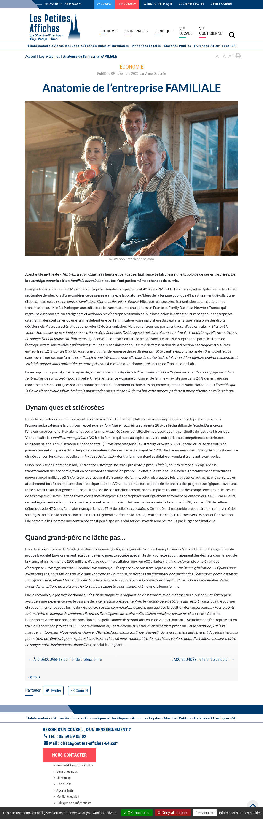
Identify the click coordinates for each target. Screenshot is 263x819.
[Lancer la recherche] (232, 35)
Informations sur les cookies (240, 813)
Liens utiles (63, 778)
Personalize (205, 813)
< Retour (34, 677)
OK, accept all (136, 813)
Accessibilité (64, 790)
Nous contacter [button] (69, 755)
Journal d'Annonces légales (74, 765)
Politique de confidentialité (73, 803)
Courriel (79, 690)
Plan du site (64, 784)
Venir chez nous (67, 771)
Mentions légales (67, 797)
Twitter (53, 690)
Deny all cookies (173, 813)
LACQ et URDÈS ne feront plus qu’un (203, 659)
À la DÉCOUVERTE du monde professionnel (65, 659)
